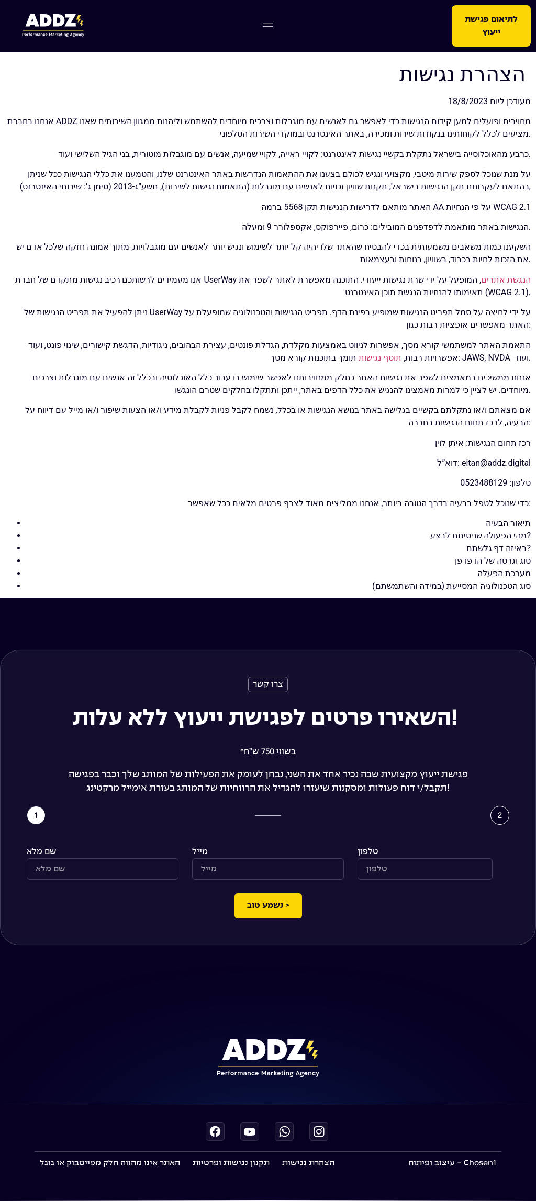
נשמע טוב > (268, 906)
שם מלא (42, 852)
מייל (200, 852)
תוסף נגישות (380, 358)
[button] (268, 26)
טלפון (368, 852)
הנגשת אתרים (506, 280)
